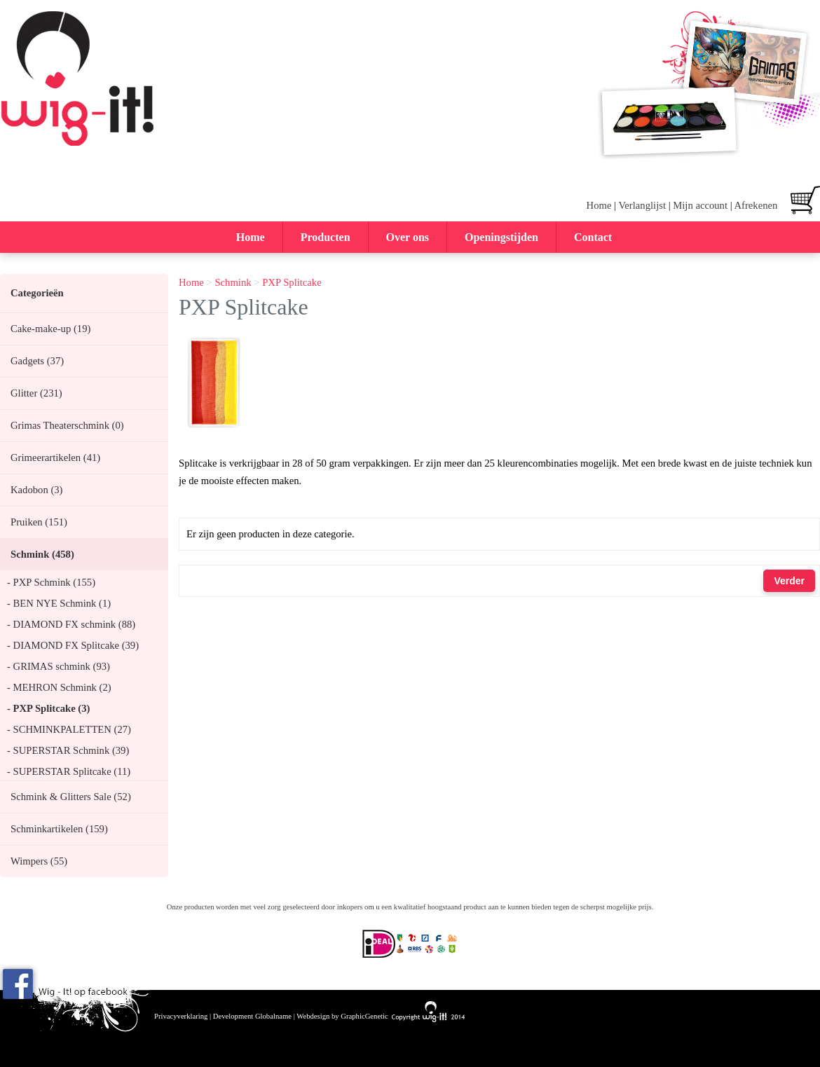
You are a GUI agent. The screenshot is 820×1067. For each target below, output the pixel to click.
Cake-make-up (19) (50, 328)
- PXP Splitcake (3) (48, 708)
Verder (789, 580)
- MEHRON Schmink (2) (59, 687)
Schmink (232, 282)
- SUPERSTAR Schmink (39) (68, 750)
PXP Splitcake (292, 282)
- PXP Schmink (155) (51, 582)
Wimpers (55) (39, 861)
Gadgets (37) (37, 360)
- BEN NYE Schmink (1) (59, 603)
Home (599, 205)
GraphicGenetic (364, 1016)
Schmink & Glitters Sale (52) (71, 796)
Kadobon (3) (36, 489)
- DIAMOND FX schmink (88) (71, 624)
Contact (593, 237)
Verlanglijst (642, 205)
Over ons (407, 237)
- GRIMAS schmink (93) (58, 666)
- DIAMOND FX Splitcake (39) (73, 645)
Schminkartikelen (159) (59, 828)
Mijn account (700, 205)
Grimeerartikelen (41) (55, 457)
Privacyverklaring (180, 1016)
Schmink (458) (42, 554)
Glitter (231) (36, 393)
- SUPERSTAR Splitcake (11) (68, 771)
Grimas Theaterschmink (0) (67, 425)
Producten (325, 237)
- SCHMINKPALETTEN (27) (69, 729)
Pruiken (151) (39, 522)
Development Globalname (252, 1016)
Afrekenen (755, 205)
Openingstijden (501, 237)
